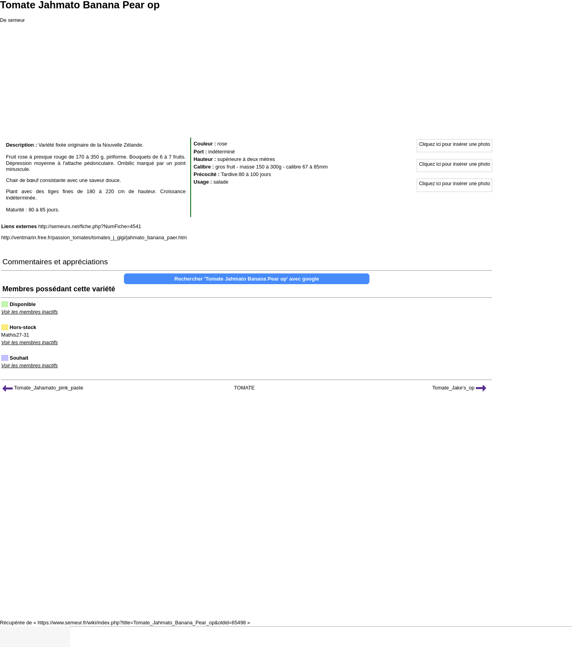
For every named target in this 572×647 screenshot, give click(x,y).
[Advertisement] (286, 79)
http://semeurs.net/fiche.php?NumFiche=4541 (89, 226)
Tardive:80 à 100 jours (246, 174)
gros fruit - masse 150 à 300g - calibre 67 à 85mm (271, 167)
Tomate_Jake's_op (459, 388)
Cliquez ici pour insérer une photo (454, 144)
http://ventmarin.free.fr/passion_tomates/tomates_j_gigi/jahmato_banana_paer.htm (94, 237)
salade (220, 182)
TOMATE (244, 388)
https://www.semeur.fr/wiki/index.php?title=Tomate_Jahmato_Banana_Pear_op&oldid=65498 (142, 623)
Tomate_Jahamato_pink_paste (42, 388)
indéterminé (221, 152)
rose (222, 144)
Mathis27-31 (15, 335)
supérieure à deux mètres (246, 159)
